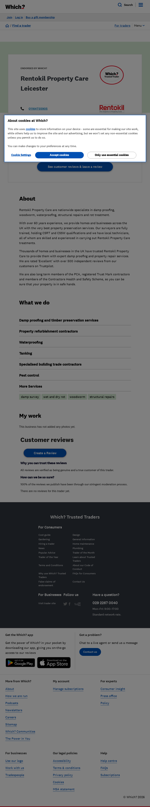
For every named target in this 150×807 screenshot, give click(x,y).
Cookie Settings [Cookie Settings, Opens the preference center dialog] (21, 155)
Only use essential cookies (112, 155)
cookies (30, 129)
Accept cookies (59, 155)
